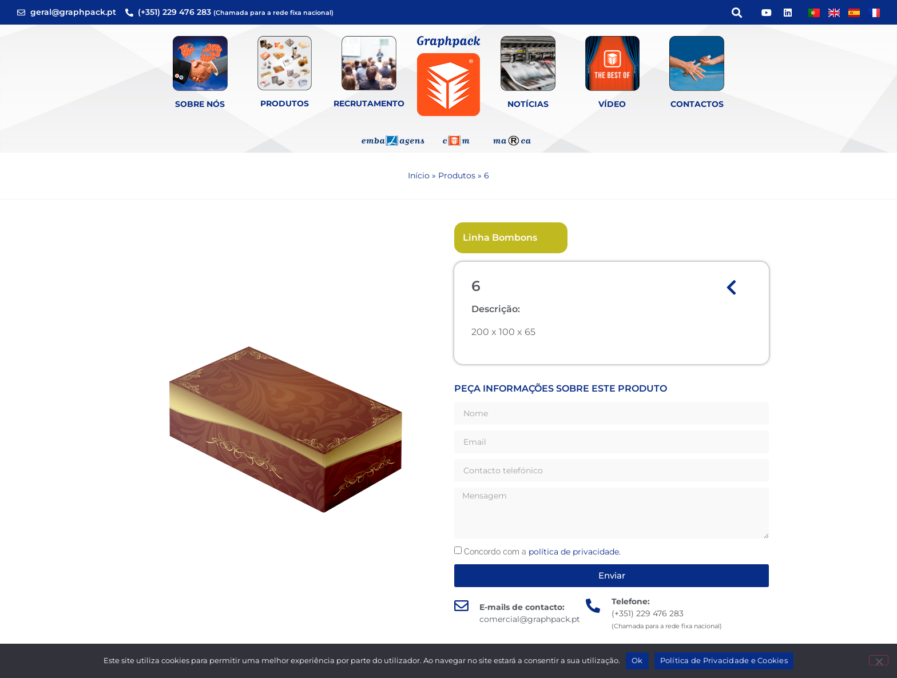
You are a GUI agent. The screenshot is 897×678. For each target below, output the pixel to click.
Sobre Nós (200, 104)
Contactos (697, 104)
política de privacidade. (575, 552)
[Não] (878, 660)
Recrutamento (369, 103)
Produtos (284, 103)
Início (419, 175)
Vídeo (612, 104)
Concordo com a (542, 551)
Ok (637, 660)
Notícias (528, 104)
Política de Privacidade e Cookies (724, 660)
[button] (736, 12)
